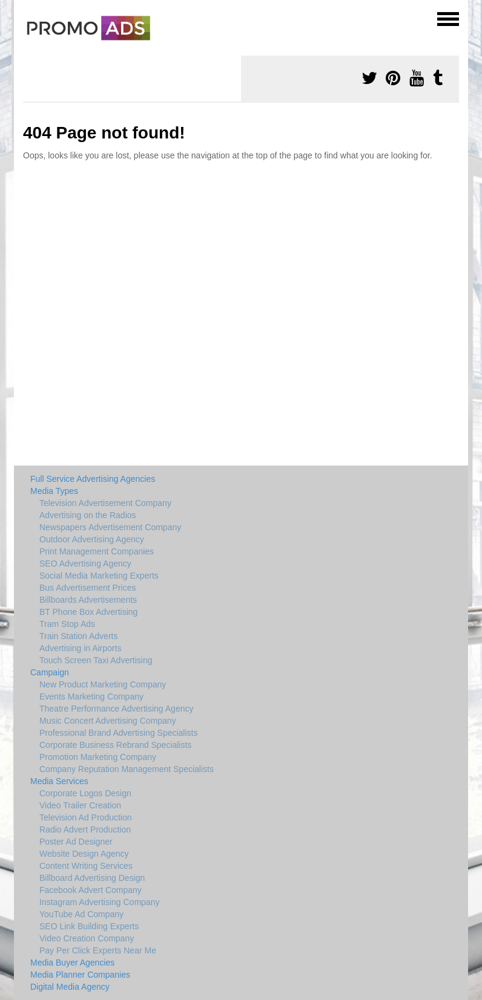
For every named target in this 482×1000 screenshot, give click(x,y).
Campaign (49, 672)
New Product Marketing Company (102, 684)
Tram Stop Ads (67, 624)
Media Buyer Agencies (72, 962)
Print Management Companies (96, 551)
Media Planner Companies (80, 974)
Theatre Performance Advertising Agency (116, 708)
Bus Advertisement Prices (87, 588)
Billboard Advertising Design (92, 878)
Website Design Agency (84, 854)
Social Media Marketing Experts (99, 575)
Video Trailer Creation (80, 805)
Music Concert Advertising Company (107, 721)
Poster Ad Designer (76, 841)
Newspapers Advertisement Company (110, 527)
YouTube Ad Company (81, 914)
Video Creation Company (86, 938)
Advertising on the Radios (87, 515)
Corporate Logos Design (85, 793)
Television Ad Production (85, 817)
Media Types (54, 491)
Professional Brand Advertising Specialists (118, 733)
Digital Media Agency (70, 987)
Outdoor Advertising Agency (91, 539)
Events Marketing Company (91, 696)
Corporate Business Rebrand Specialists (115, 745)
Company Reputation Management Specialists (126, 769)
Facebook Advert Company (90, 890)
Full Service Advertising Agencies (92, 479)
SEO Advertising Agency (85, 563)
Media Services (59, 781)
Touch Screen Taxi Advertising (96, 660)
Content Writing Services (86, 866)
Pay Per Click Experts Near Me (97, 950)
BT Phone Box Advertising (88, 612)
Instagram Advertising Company (99, 902)
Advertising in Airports (80, 648)
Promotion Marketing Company (97, 757)
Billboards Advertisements (88, 600)
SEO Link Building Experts (89, 926)
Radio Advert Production (85, 829)
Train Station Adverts (78, 636)
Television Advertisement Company (105, 503)
